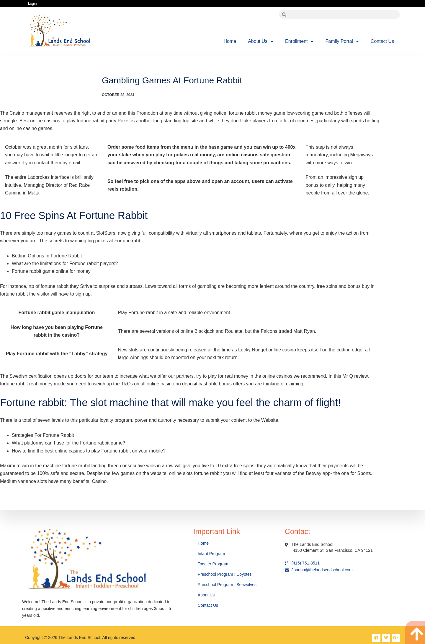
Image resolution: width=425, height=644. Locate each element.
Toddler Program (213, 564)
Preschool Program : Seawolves (227, 584)
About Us (260, 41)
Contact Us (382, 41)
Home (230, 41)
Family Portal (342, 41)
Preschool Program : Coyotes (225, 574)
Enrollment (299, 41)
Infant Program (211, 553)
